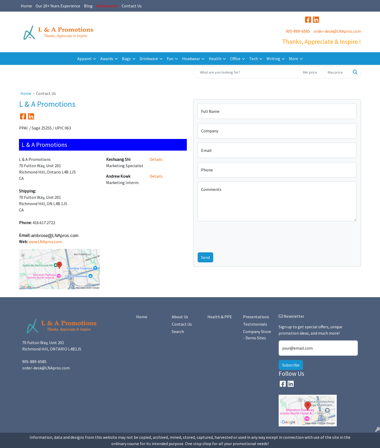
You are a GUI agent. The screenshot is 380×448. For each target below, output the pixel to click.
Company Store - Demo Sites (257, 334)
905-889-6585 (298, 31)
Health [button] (215, 58)
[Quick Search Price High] (337, 72)
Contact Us (132, 5)
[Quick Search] (246, 72)
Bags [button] (126, 58)
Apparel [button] (84, 58)
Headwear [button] (191, 58)
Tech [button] (253, 58)
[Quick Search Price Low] (312, 72)
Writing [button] (273, 58)
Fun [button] (170, 58)
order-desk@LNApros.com (337, 31)
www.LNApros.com (45, 241)
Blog (88, 5)
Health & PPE (219, 316)
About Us (180, 316)
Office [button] (235, 58)
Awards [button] (106, 58)
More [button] (293, 58)
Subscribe (291, 365)
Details (156, 159)
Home (26, 5)
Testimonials (255, 324)
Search (178, 331)
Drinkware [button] (149, 58)
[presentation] (238, 235)
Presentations (256, 316)
